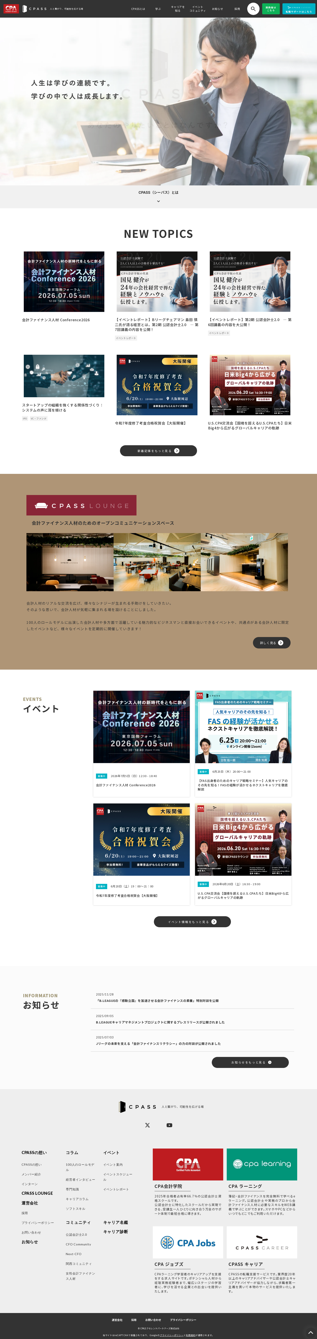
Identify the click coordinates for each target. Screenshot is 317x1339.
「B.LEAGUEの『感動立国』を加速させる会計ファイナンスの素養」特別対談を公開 (157, 1000)
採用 (237, 9)
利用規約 (190, 1335)
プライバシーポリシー (183, 1320)
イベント (111, 1152)
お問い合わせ (153, 1320)
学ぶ (158, 9)
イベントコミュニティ (198, 8)
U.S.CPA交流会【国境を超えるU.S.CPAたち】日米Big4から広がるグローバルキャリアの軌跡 (250, 425)
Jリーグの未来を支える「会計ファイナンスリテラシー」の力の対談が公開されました (158, 1043)
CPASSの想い (34, 1152)
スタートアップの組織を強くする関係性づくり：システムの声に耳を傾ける (62, 407)
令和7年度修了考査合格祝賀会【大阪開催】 (151, 423)
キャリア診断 (115, 1231)
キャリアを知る (178, 8)
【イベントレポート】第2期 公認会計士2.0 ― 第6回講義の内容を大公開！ (250, 322)
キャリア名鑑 (115, 1222)
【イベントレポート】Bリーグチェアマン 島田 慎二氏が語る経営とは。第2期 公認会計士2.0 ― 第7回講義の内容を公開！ (157, 324)
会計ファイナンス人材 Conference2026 (56, 319)
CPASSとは (138, 9)
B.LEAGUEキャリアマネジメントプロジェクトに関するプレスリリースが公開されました (160, 1022)
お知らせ (217, 9)
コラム (72, 1152)
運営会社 (117, 1320)
